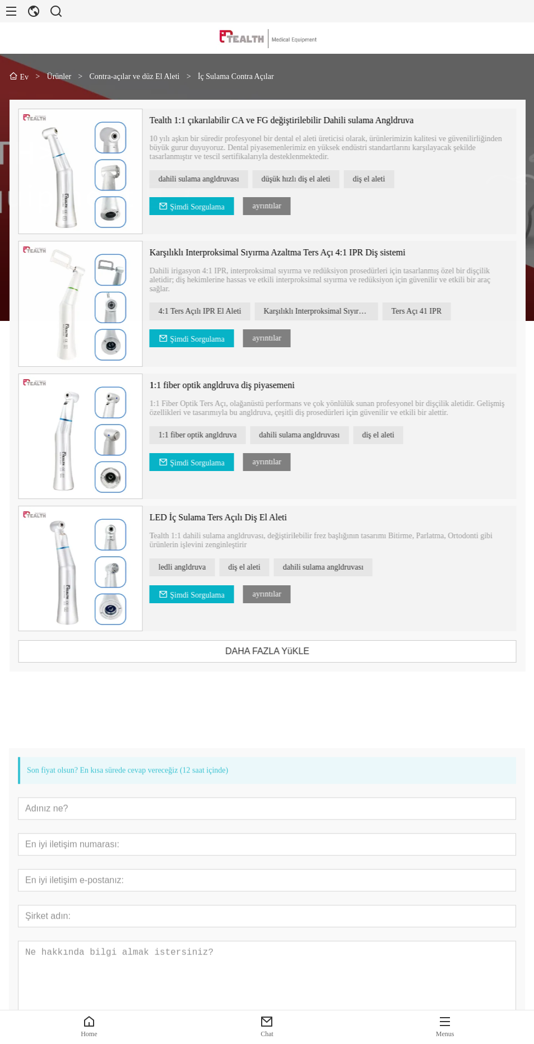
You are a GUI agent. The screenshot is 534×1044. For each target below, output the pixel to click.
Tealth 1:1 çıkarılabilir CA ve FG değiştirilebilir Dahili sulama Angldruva (296, 120)
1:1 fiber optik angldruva (212, 435)
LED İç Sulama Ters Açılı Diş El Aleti (232, 517)
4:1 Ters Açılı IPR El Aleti (214, 311)
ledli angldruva (196, 567)
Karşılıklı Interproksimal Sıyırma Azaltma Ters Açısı (335, 311)
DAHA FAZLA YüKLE (282, 651)
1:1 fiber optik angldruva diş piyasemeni (236, 385)
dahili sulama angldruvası (213, 179)
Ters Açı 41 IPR (431, 311)
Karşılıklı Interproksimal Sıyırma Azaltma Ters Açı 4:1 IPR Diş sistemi (292, 252)
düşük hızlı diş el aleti (310, 179)
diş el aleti (384, 179)
